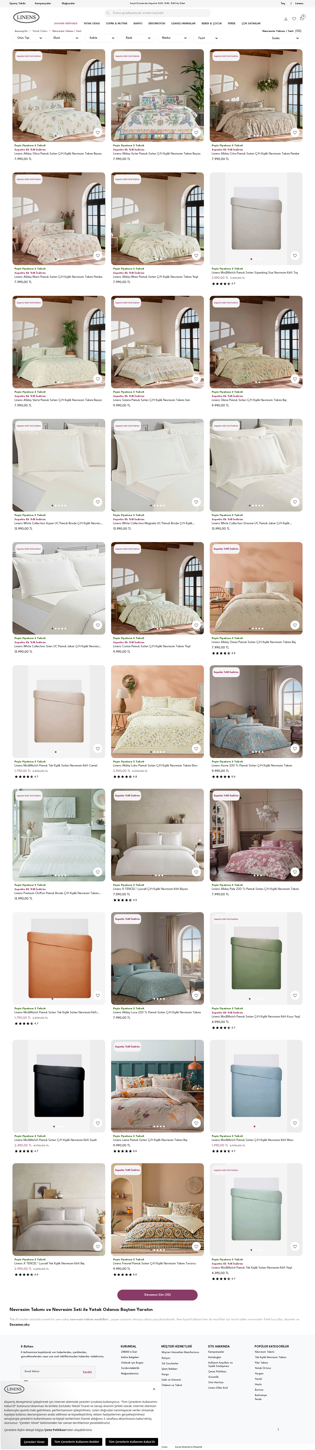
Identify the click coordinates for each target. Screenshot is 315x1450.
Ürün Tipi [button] (23, 38)
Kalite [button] (93, 38)
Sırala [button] (275, 38)
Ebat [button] (57, 38)
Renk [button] (129, 38)
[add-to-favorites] (98, 132)
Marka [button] (166, 38)
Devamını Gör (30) (157, 1294)
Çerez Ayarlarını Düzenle (188, 1447)
